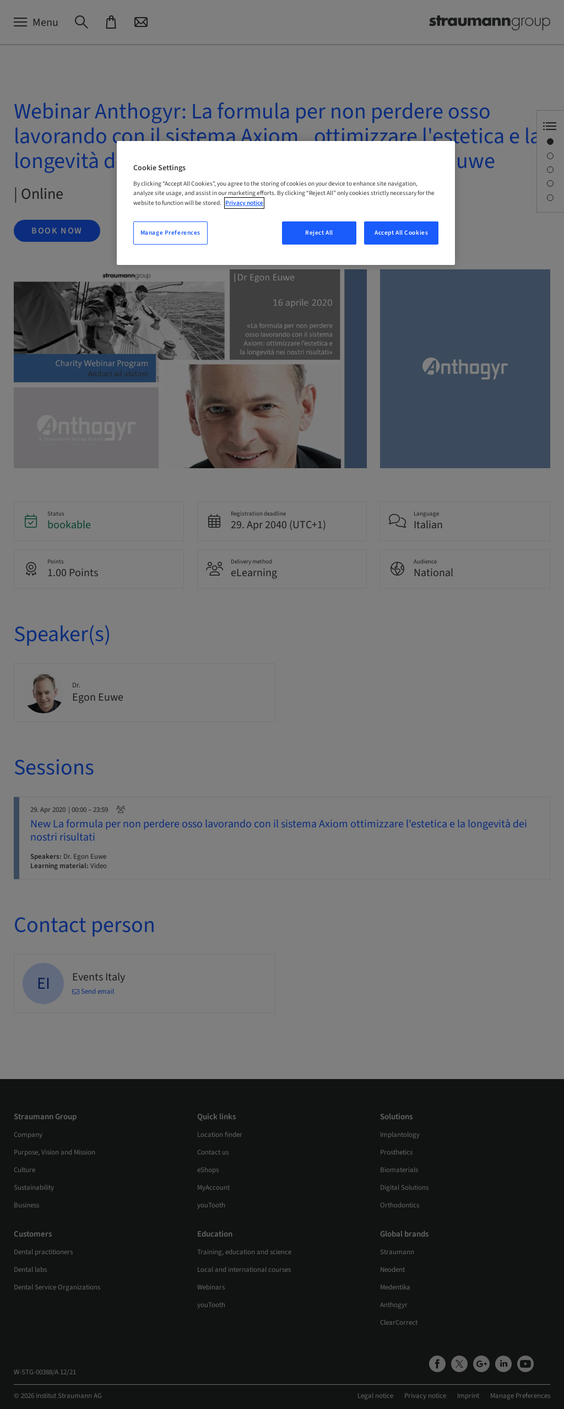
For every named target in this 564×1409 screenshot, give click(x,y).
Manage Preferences (170, 232)
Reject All (319, 232)
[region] (286, 203)
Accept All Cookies (401, 232)
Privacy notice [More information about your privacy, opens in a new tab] (244, 203)
